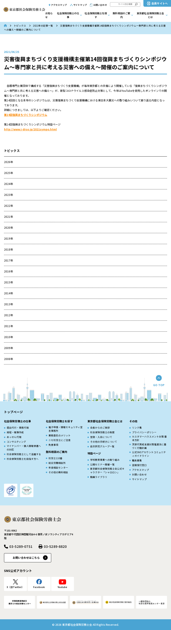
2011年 (8, 326)
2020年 (8, 227)
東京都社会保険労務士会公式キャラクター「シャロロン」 (107, 470)
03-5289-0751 (21, 546)
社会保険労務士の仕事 (68, 15)
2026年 (8, 162)
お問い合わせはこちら (26, 557)
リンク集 (137, 427)
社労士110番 (55, 458)
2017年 (8, 260)
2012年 (8, 315)
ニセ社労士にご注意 (60, 440)
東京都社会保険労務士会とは (150, 15)
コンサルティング (16, 441)
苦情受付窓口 (139, 465)
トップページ (13, 412)
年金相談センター (58, 467)
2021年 (8, 216)
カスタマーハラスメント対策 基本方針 (149, 438)
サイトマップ (80, 4)
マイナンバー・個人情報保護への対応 (24, 447)
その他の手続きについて (103, 441)
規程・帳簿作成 (15, 432)
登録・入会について (101, 437)
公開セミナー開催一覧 (102, 464)
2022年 (8, 205)
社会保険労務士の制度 (102, 432)
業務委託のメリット (60, 435)
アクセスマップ (59, 4)
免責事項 (53, 444)
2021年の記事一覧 (43, 25)
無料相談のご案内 (121, 15)
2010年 (8, 337)
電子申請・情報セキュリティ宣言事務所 (66, 428)
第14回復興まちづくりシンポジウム (25, 115)
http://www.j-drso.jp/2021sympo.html (30, 129)
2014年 (8, 293)
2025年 (8, 173)
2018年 (8, 249)
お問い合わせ (100, 4)
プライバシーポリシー (144, 432)
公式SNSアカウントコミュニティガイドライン (149, 453)
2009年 (8, 348)
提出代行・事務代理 (18, 427)
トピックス (20, 25)
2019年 (8, 238)
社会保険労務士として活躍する (24, 454)
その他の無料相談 (58, 472)
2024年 (8, 184)
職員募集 (137, 460)
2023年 (8, 195)
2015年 (8, 282)
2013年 (8, 304)
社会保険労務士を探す (96, 15)
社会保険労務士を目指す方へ (23, 458)
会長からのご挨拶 (100, 427)
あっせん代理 (14, 437)
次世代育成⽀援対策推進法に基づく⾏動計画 (149, 446)
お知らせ (49, 15)
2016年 (8, 271)
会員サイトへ (159, 3)
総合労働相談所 (57, 463)
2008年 (8, 359)
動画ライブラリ (98, 477)
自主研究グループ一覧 (102, 446)
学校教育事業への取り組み (105, 459)
